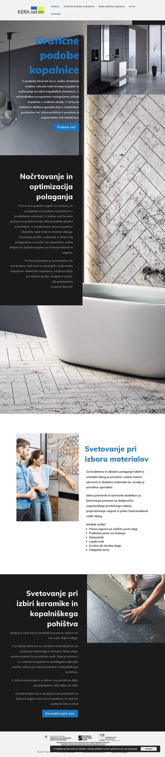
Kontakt (56, 14)
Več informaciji (130, 749)
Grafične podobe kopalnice (78, 6)
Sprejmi (148, 749)
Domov (55, 6)
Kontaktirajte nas (60, 713)
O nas (132, 6)
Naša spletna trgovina (112, 6)
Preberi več (66, 127)
